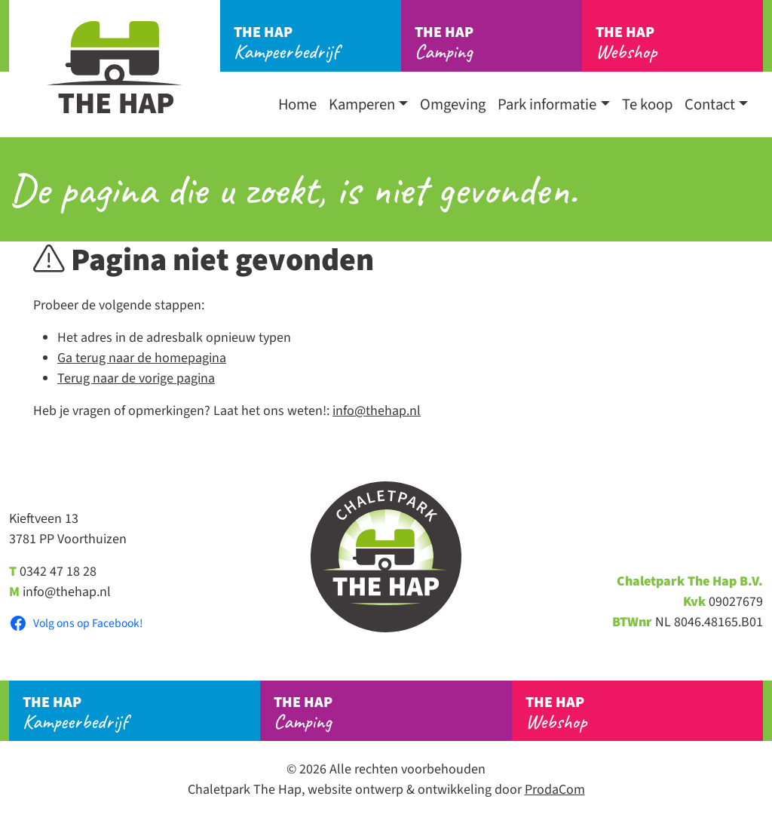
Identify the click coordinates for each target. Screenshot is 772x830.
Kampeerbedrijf (317, 43)
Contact (710, 104)
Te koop (647, 104)
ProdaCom (555, 789)
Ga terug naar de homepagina (141, 358)
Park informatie (547, 104)
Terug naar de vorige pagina (136, 378)
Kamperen (362, 104)
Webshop (679, 43)
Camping (498, 43)
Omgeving (453, 104)
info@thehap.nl (376, 410)
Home (297, 104)
